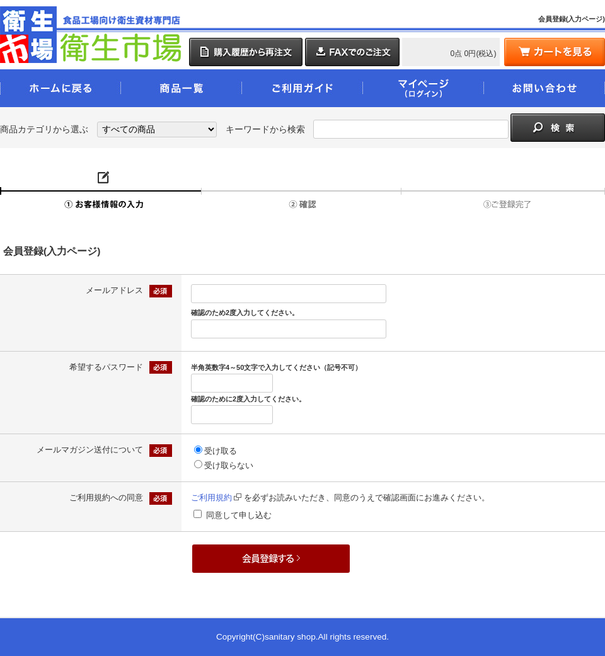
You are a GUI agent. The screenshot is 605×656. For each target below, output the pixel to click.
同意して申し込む (239, 515)
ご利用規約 (216, 497)
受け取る (220, 451)
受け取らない (228, 465)
